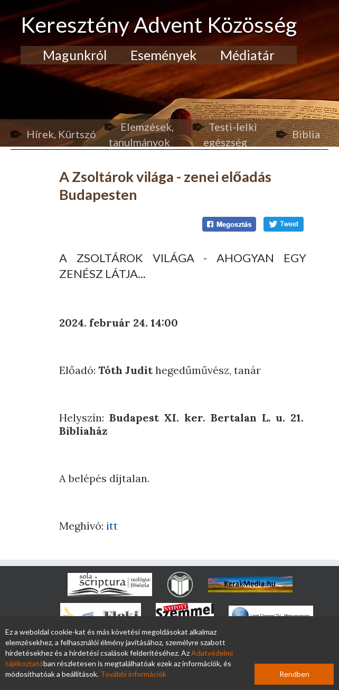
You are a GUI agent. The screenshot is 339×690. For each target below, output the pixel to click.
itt (112, 525)
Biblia (306, 134)
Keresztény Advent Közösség (159, 24)
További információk (133, 673)
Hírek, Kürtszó (61, 134)
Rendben (294, 673)
